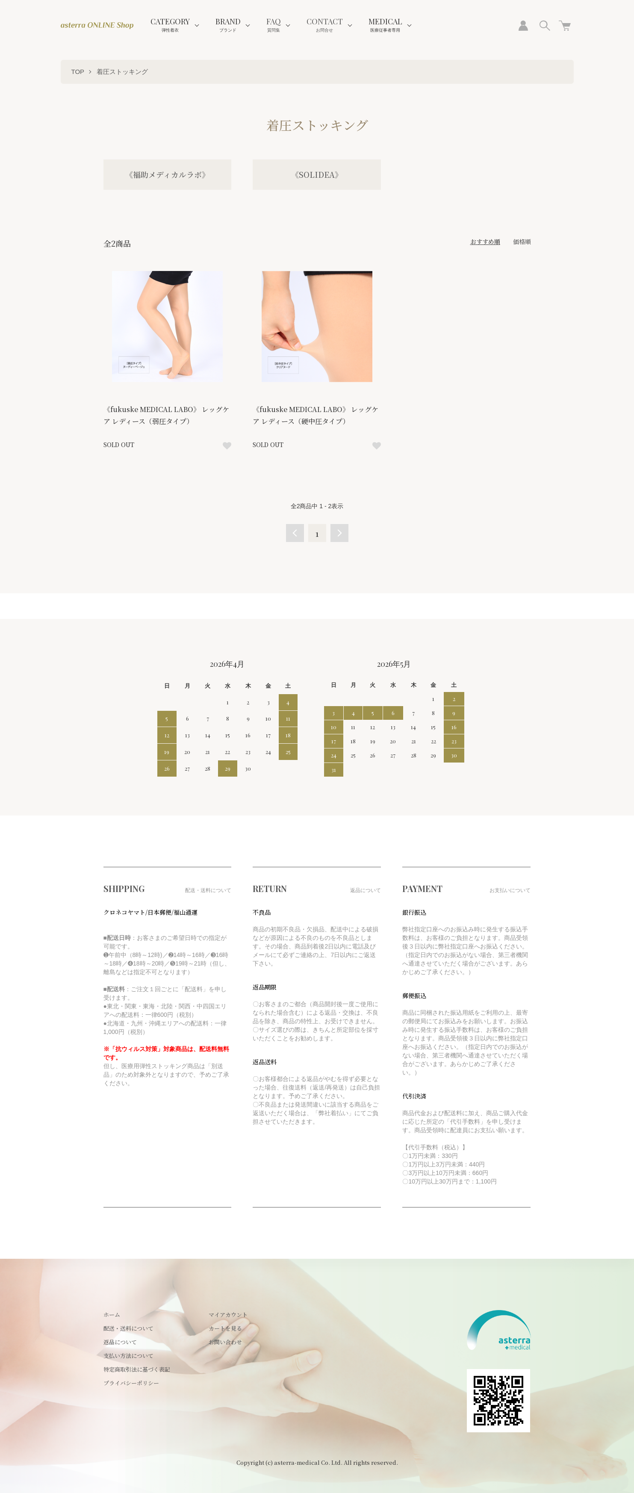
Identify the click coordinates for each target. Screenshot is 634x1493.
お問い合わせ (225, 1342)
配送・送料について (128, 1328)
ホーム (111, 1314)
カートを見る (225, 1328)
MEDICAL (385, 24)
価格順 (522, 241)
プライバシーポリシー (131, 1383)
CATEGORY (170, 24)
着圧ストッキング (122, 71)
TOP (78, 71)
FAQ (273, 24)
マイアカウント (228, 1314)
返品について (120, 1342)
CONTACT (325, 24)
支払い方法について (128, 1356)
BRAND (228, 24)
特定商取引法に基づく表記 (136, 1369)
